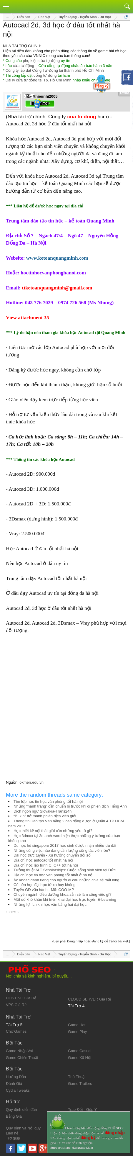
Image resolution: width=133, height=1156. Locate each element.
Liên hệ (12, 1133)
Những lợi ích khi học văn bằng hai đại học (50, 904)
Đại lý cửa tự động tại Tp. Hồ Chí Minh (39, 80)
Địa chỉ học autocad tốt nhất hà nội (43, 860)
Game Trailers (80, 1083)
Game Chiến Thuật (22, 1057)
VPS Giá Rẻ (16, 1005)
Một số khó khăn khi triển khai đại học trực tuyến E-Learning (65, 899)
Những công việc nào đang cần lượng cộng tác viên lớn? (62, 850)
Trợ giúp (13, 1138)
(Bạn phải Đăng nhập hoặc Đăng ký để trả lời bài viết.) (91, 941)
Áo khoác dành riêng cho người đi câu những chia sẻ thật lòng (66, 880)
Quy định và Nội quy (23, 1128)
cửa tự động (23, 65)
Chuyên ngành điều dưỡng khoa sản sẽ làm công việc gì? (63, 894)
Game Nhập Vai (19, 1051)
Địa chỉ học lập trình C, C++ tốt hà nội (46, 865)
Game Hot (76, 1025)
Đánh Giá (14, 1083)
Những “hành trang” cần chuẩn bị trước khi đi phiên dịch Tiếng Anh (70, 806)
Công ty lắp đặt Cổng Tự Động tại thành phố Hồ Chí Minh (55, 70)
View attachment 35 (27, 317)
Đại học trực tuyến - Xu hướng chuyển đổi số (52, 855)
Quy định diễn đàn (21, 1109)
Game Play (77, 1031)
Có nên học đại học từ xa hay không (45, 884)
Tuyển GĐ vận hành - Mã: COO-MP (44, 890)
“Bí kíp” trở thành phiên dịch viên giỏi (45, 816)
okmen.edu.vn (31, 782)
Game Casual (79, 1051)
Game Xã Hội (79, 1057)
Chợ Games (16, 1031)
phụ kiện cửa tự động (41, 60)
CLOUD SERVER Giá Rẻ (89, 999)
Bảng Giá (14, 1116)
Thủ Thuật (77, 1077)
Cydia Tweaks (18, 1090)
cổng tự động (45, 75)
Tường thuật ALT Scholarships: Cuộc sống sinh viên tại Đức (65, 870)
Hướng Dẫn (16, 1077)
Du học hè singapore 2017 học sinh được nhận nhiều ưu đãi (65, 845)
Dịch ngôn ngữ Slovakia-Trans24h (43, 811)
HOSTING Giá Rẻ (21, 998)
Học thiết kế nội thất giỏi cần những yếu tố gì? (53, 830)
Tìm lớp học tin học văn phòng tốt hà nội (48, 801)
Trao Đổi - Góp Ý (82, 1109)
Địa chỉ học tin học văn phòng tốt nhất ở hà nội (53, 875)
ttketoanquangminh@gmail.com (57, 288)
